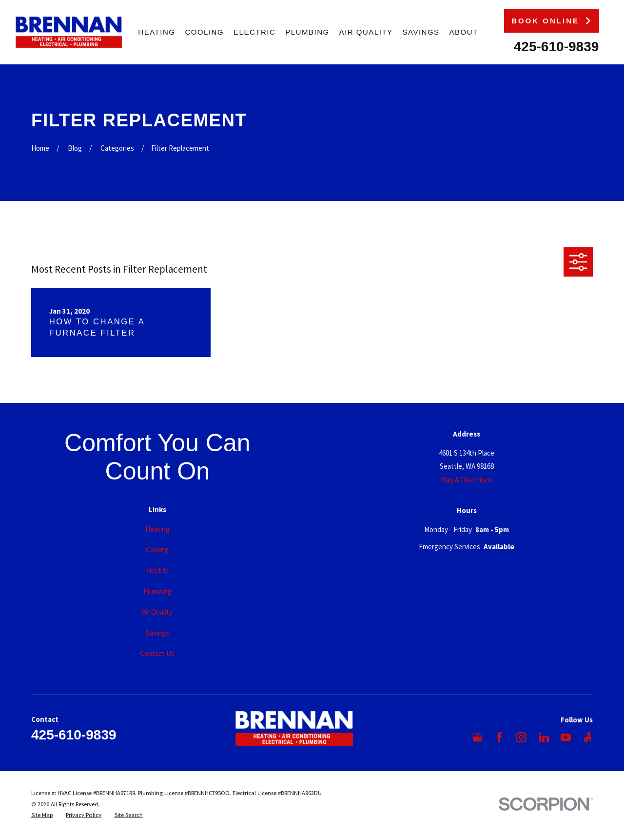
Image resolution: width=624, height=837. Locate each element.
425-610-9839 (556, 46)
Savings (157, 633)
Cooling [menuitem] (204, 32)
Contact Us (157, 653)
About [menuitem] (463, 32)
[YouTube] (566, 737)
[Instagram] (521, 737)
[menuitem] (42, 815)
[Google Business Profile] (477, 737)
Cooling (157, 549)
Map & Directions (466, 479)
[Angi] (588, 737)
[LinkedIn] (544, 737)
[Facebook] (499, 737)
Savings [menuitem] (421, 32)
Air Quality (157, 612)
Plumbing (157, 591)
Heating (157, 529)
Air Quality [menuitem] (366, 32)
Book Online (551, 21)
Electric (157, 570)
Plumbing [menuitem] (307, 32)
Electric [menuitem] (254, 32)
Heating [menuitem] (156, 32)
